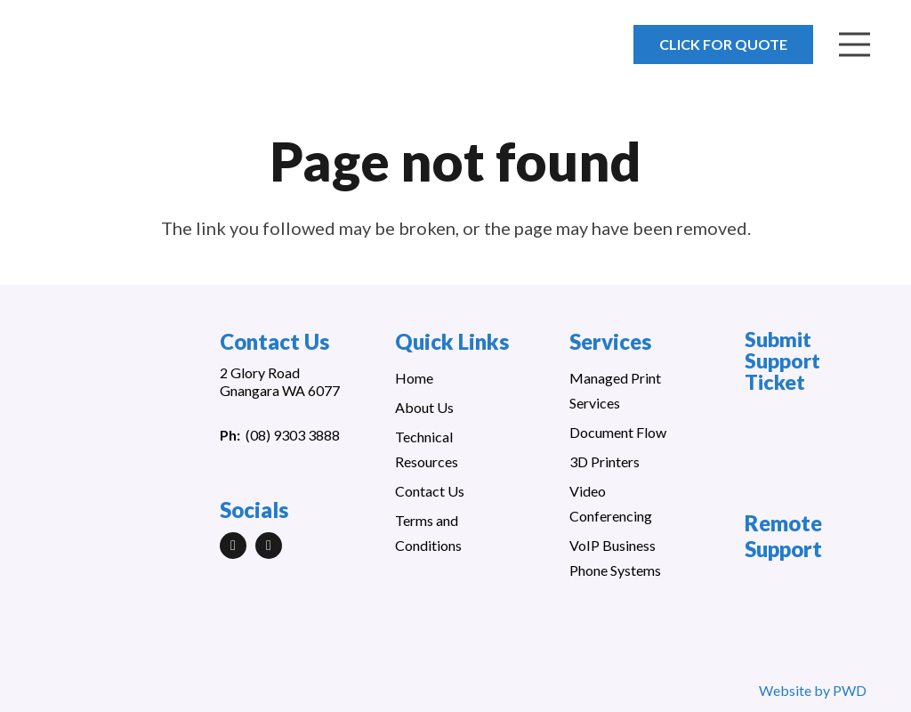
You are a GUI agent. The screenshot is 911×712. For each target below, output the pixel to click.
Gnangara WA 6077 (280, 390)
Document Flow (617, 432)
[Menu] (854, 44)
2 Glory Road (260, 372)
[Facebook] (268, 545)
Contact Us (429, 490)
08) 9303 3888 (295, 434)
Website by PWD (813, 690)
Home (414, 377)
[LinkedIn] (233, 545)
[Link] (118, 53)
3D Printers (604, 461)
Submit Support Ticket (782, 360)
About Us (424, 407)
